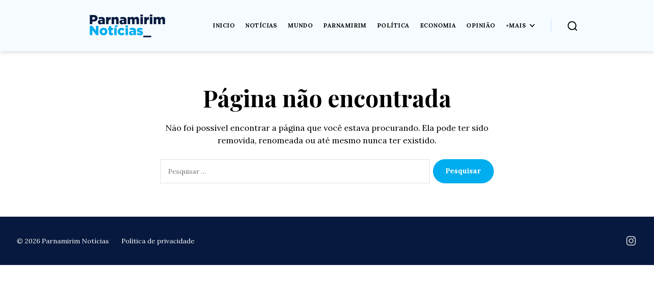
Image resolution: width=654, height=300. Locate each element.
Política (393, 25)
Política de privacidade (157, 241)
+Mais (516, 25)
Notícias (261, 25)
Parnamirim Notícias (75, 241)
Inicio (224, 25)
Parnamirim (345, 25)
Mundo (300, 25)
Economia (438, 25)
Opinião (480, 25)
